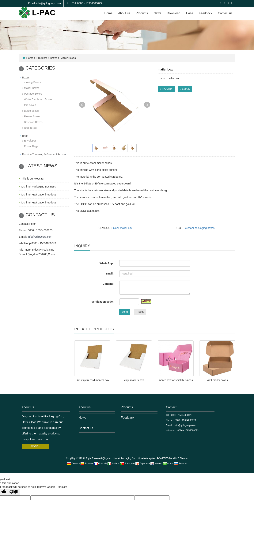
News (157, 13)
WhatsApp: (107, 263)
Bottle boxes (31, 110)
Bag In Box (30, 127)
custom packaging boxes (199, 227)
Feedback (205, 13)
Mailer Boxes (68, 57)
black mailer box (122, 227)
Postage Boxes (33, 93)
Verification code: (102, 301)
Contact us (225, 13)
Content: (108, 283)
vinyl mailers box (134, 380)
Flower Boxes (32, 116)
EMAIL (185, 88)
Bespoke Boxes (33, 122)
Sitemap (184, 458)
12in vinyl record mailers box (92, 380)
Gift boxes (30, 105)
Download (173, 13)
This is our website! (32, 178)
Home (108, 13)
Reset (140, 311)
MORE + (35, 446)
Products (142, 13)
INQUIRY (166, 88)
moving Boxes (32, 82)
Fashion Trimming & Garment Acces (43, 154)
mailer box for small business (175, 380)
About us (124, 13)
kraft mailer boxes (217, 380)
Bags (25, 135)
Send (125, 311)
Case (189, 13)
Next (147, 105)
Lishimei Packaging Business (38, 186)
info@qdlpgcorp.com (40, 236)
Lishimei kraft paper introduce (38, 194)
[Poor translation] (14, 492)
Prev (82, 105)
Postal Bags (31, 146)
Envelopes (30, 140)
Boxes (53, 57)
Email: (110, 273)
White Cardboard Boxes (38, 99)
